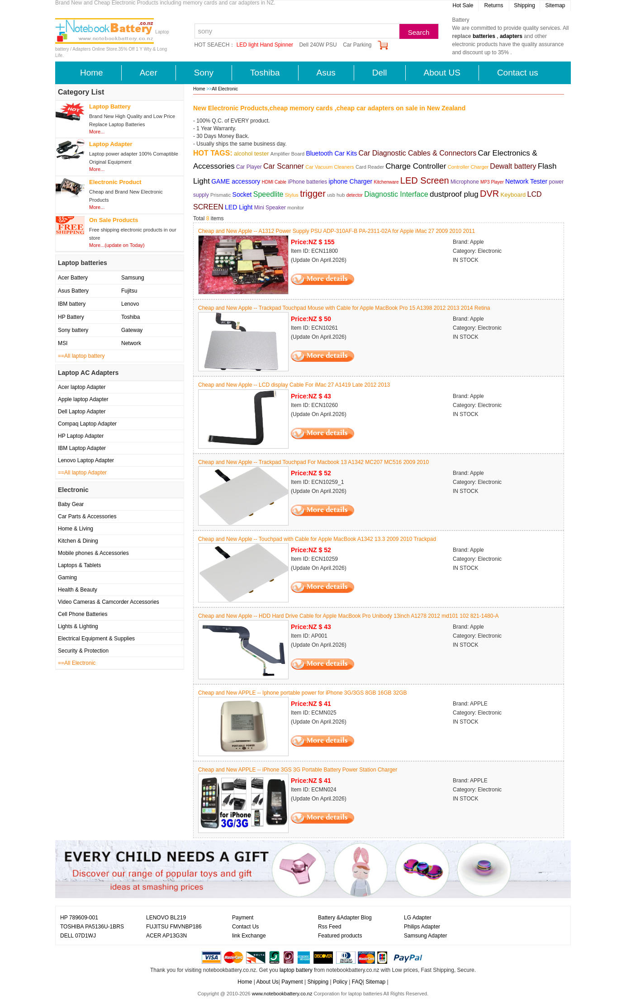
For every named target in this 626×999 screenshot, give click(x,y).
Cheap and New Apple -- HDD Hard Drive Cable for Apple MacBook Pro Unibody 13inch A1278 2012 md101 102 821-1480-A (348, 616)
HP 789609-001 (79, 917)
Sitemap (555, 5)
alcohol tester (251, 153)
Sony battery (73, 330)
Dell (379, 72)
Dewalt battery (513, 166)
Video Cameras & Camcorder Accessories (108, 602)
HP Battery (71, 317)
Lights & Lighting (78, 626)
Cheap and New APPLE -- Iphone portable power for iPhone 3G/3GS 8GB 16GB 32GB (302, 693)
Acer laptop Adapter (81, 387)
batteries (484, 36)
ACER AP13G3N (166, 936)
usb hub (336, 195)
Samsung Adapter (425, 936)
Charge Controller (415, 166)
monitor (295, 207)
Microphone (465, 182)
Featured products (340, 936)
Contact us (517, 72)
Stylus (292, 195)
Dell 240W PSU (318, 45)
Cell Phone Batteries (82, 614)
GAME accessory (235, 181)
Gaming (67, 577)
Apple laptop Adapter (83, 399)
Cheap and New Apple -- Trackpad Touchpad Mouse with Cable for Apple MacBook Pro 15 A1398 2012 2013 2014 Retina (344, 308)
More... (96, 131)
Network (131, 343)
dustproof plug (454, 194)
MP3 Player (492, 182)
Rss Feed (329, 926)
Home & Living (75, 529)
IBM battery (71, 304)
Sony (203, 72)
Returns (493, 5)
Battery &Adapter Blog (345, 917)
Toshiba (265, 72)
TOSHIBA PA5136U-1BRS (92, 926)
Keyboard (513, 194)
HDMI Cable (274, 182)
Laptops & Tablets (79, 565)
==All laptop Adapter (82, 472)
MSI (62, 343)
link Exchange (249, 936)
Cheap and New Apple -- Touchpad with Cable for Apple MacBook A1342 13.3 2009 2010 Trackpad (317, 539)
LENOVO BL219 (166, 917)
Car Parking (357, 45)
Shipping (524, 5)
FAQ (357, 982)
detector (354, 195)
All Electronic (225, 88)
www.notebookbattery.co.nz (282, 993)
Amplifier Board (287, 153)
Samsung (132, 278)
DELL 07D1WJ (78, 936)
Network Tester (526, 181)
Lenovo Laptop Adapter (86, 460)
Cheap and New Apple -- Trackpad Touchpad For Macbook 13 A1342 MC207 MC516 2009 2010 (313, 462)
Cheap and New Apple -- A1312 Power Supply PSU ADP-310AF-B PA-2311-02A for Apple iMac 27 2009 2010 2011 (336, 231)
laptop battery (296, 970)
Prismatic (220, 195)
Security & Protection (83, 651)
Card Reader (370, 167)
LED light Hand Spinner (265, 45)
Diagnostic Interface (396, 194)
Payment (242, 917)
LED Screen (424, 180)
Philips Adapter (422, 926)
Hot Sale (462, 5)
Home (91, 72)
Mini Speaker (270, 207)
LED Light (238, 207)
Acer (148, 72)
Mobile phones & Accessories (93, 553)
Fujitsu (129, 291)
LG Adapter (418, 917)
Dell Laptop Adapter (81, 411)
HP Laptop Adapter (81, 436)
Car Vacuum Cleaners (329, 167)
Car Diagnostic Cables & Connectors (418, 153)
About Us (267, 982)
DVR (489, 194)
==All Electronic (76, 663)
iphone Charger (351, 181)
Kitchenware (386, 182)
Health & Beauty (77, 590)
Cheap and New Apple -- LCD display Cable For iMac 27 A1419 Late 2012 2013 (294, 385)
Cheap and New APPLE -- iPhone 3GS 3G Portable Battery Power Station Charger (297, 770)
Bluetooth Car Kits (331, 153)
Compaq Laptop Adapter (87, 424)
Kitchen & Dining (78, 541)
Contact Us (245, 926)
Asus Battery (73, 291)
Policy (340, 982)
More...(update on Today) (117, 245)
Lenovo (130, 304)
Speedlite (268, 194)
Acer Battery (73, 278)
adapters (511, 36)
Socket (242, 194)
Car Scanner (283, 166)
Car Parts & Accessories (87, 516)
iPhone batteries (307, 182)
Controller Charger (469, 167)
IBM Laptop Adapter (82, 448)
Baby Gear (71, 504)
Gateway (131, 330)
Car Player (249, 167)
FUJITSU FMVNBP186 (174, 926)
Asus (326, 72)
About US (442, 72)
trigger (313, 194)
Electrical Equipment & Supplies (96, 638)
